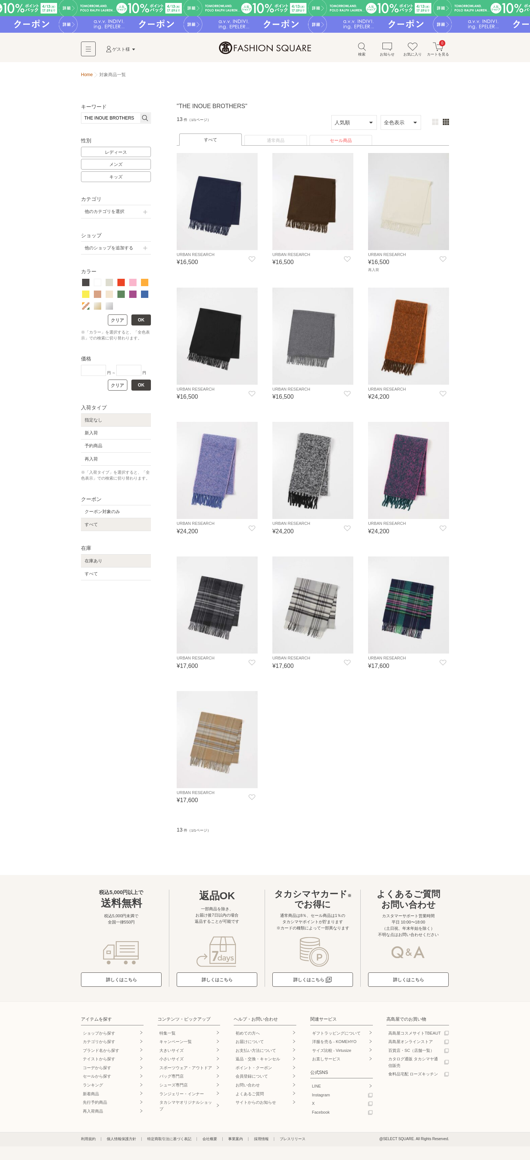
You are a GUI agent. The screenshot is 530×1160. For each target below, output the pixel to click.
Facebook (321, 1113)
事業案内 (235, 1140)
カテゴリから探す (99, 1042)
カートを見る (438, 51)
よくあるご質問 (250, 1094)
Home (87, 76)
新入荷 (91, 434)
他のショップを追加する (109, 249)
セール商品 (341, 142)
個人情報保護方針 (121, 1140)
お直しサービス (326, 1060)
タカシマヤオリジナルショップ (185, 1106)
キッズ (116, 178)
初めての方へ (248, 1034)
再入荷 (91, 460)
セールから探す (97, 1077)
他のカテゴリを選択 (104, 213)
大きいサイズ (171, 1051)
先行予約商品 (95, 1103)
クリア (117, 322)
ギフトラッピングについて (336, 1034)
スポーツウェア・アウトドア (185, 1068)
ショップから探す (99, 1034)
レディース (116, 154)
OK (141, 321)
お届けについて (250, 1042)
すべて (210, 141)
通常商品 (276, 142)
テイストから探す (99, 1060)
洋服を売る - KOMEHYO (334, 1042)
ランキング (93, 1086)
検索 (362, 51)
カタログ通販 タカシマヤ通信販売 (413, 1063)
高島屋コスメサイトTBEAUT (414, 1034)
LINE (316, 1087)
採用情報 (261, 1140)
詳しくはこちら (121, 980)
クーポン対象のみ (102, 513)
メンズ (116, 166)
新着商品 (91, 1094)
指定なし (93, 421)
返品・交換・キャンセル (258, 1060)
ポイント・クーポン (254, 1068)
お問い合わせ (248, 1086)
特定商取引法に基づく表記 (169, 1140)
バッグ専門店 (171, 1077)
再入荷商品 (93, 1112)
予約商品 (93, 448)
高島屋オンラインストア (410, 1042)
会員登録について (252, 1077)
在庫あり (93, 562)
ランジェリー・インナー (181, 1094)
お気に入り (412, 51)
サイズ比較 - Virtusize (331, 1051)
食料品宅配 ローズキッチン (413, 1075)
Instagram (321, 1095)
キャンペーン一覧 (175, 1042)
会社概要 (209, 1140)
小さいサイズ (171, 1060)
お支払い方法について (256, 1051)
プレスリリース (292, 1140)
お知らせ (387, 51)
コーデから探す (97, 1068)
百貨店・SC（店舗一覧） (411, 1051)
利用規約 (88, 1140)
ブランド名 (101, 1051)
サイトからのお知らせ (256, 1103)
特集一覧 (167, 1034)
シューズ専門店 (173, 1086)
